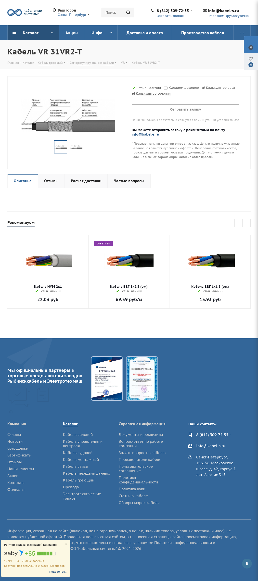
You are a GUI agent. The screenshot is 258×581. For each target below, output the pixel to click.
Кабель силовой (78, 434)
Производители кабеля (140, 459)
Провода (71, 487)
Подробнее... (58, 571)
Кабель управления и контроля (83, 443)
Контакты (16, 482)
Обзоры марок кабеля (139, 502)
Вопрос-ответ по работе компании (141, 443)
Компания (16, 423)
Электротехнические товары (82, 496)
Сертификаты (19, 455)
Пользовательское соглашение (136, 468)
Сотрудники (17, 448)
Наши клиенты (20, 469)
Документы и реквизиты (141, 434)
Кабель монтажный (81, 459)
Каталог (70, 423)
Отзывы (14, 462)
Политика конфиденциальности (138, 479)
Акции (12, 475)
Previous (239, 223)
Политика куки (132, 489)
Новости (15, 441)
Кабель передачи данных (86, 473)
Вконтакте (247, 563)
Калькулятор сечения (153, 93)
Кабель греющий (78, 480)
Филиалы (16, 489)
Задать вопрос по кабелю (142, 452)
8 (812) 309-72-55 (173, 10)
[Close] (66, 544)
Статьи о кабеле (133, 495)
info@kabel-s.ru (223, 10)
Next (247, 223)
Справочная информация (142, 423)
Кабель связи (75, 466)
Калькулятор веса (220, 88)
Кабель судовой (77, 452)
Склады (14, 434)
